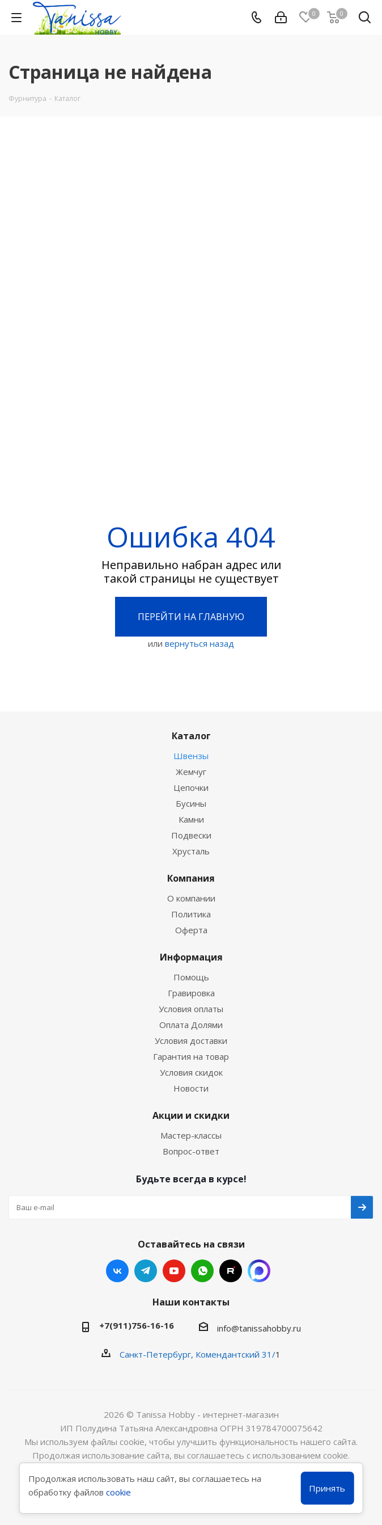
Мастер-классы (191, 1135)
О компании (191, 898)
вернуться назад (199, 643)
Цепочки (191, 787)
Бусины (191, 803)
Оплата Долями (191, 1024)
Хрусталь (191, 851)
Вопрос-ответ (191, 1151)
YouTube (174, 1270)
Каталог (191, 736)
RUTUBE (230, 1270)
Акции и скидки (191, 1115)
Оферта (191, 930)
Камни (191, 819)
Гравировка (191, 993)
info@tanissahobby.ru (259, 1328)
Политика (191, 914)
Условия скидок (191, 1072)
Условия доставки (191, 1040)
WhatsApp (202, 1270)
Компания (191, 878)
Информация (191, 957)
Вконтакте (117, 1270)
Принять (327, 1488)
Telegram (145, 1270)
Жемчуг (191, 771)
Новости (191, 1088)
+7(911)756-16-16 (136, 1325)
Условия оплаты (191, 1008)
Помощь (191, 977)
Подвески (191, 835)
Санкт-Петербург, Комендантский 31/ (197, 1354)
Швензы (191, 755)
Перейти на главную (191, 616)
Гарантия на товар (191, 1056)
